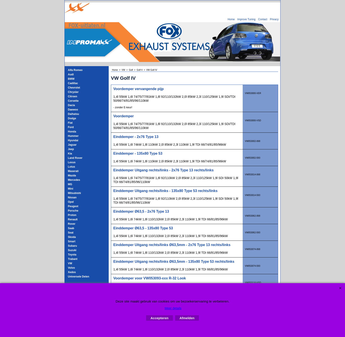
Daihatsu (73, 114)
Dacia (71, 105)
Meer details (173, 308)
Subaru (72, 245)
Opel (71, 201)
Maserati (73, 171)
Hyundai (73, 140)
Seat (70, 232)
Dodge (72, 118)
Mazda (72, 175)
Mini (70, 188)
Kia (70, 153)
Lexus (72, 162)
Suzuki (72, 250)
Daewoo (73, 109)
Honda (72, 131)
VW (70, 263)
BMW (71, 78)
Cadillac (73, 83)
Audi (71, 74)
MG (70, 184)
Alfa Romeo (75, 70)
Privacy (274, 19)
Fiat (70, 122)
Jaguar (72, 144)
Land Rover (75, 157)
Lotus (71, 166)
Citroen (72, 96)
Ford (71, 127)
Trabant (72, 259)
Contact (262, 19)
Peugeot (73, 206)
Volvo (71, 267)
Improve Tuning (246, 19)
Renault (73, 219)
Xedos (72, 272)
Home (231, 19)
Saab (71, 228)
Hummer (73, 136)
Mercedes (74, 179)
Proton (72, 215)
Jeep (71, 149)
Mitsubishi (74, 193)
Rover (71, 223)
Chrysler (73, 92)
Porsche (73, 210)
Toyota (72, 254)
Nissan (72, 197)
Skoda (72, 237)
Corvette (73, 100)
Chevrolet (74, 87)
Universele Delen (78, 276)
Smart (71, 241)
